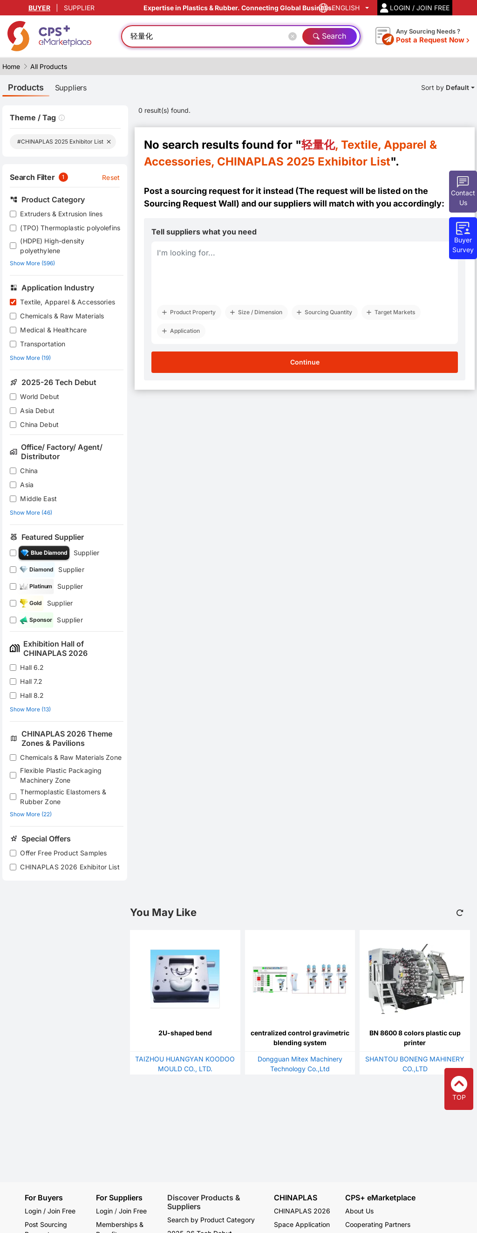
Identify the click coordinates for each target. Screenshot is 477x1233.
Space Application (302, 1224)
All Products (48, 66)
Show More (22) (31, 814)
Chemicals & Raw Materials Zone (71, 757)
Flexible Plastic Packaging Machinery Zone (61, 775)
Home (11, 66)
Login (104, 1211)
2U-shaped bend (185, 1033)
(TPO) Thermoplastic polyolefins (70, 228)
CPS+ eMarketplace (380, 1197)
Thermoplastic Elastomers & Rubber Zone (63, 797)
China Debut (39, 424)
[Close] (294, 36)
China (29, 471)
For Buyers (44, 1197)
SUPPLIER (79, 8)
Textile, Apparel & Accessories (67, 302)
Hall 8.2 (32, 695)
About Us (359, 1211)
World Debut (39, 396)
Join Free (133, 1211)
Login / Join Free (50, 1211)
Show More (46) (31, 512)
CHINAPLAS (295, 1197)
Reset (111, 177)
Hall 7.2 (31, 681)
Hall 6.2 (32, 667)
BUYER (39, 8)
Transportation (42, 344)
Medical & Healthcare (53, 330)
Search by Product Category (211, 1220)
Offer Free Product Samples (63, 853)
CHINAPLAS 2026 (302, 1211)
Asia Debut (37, 410)
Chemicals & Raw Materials (62, 316)
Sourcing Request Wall (190, 203)
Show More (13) (30, 709)
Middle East (38, 499)
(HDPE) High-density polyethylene (52, 246)
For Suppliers (119, 1197)
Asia (27, 485)
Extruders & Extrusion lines (61, 214)
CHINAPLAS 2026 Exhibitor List (69, 867)
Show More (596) (32, 263)
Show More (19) (30, 357)
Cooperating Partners (377, 1224)
